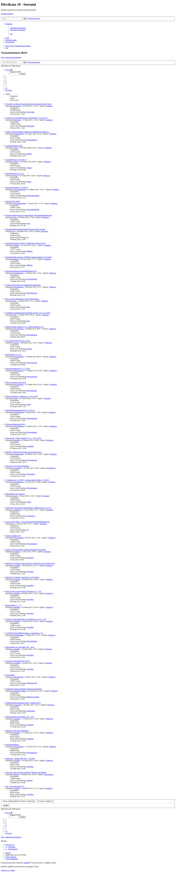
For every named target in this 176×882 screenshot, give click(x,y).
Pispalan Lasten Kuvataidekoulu (17, 731)
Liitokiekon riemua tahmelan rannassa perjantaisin (23, 689)
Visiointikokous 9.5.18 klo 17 (16, 160)
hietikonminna (18, 134)
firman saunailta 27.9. (13, 536)
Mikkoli (16, 245)
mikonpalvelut (18, 677)
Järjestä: (30, 801)
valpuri (15, 148)
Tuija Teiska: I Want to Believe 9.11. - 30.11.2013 (23, 438)
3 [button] (5, 80)
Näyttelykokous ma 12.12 (14, 174)
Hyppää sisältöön (7, 14)
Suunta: (46, 801)
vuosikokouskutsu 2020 (13, 146)
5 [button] (5, 84)
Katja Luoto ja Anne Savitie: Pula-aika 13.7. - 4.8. (23, 591)
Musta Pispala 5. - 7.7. (13, 605)
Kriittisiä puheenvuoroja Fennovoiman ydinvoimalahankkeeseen (28, 215)
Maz (14, 301)
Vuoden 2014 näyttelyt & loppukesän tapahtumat (23, 285)
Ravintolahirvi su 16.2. (13, 355)
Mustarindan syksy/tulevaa (15, 494)
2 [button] (5, 78)
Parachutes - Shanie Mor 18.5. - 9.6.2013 (20, 758)
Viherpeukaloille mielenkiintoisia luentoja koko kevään (25, 229)
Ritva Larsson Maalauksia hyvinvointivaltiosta (22, 299)
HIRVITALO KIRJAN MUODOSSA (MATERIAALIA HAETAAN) (30, 563)
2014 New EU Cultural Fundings (17, 466)
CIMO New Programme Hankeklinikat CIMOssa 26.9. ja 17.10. (28, 508)
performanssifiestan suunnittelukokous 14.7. (21, 271)
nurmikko (16, 440)
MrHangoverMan (19, 691)
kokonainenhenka (19, 189)
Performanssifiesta (12, 745)
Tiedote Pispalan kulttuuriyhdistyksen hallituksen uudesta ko (27, 132)
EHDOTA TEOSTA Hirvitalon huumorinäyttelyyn (23, 452)
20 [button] (6, 88)
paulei (15, 398)
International (50, 468)
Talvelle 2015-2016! (12, 201)
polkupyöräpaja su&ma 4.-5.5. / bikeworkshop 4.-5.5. (24, 327)
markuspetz (17, 468)
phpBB (26, 863)
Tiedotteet (49, 106)
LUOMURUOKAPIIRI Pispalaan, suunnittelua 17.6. (24, 633)
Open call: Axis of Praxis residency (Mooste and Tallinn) (25, 772)
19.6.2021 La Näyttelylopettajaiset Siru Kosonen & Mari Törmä (28, 104)
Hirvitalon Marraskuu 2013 (15, 424)
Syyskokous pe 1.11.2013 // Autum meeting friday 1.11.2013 (27, 480)
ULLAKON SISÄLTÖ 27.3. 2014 (17, 341)
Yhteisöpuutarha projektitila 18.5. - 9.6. (19, 717)
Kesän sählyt (10, 675)
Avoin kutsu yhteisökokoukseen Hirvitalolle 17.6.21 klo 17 (26, 118)
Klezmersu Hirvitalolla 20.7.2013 (17, 661)
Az (14, 231)
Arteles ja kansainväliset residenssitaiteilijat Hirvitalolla (25, 550)
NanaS (15, 176)
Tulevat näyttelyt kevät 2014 (15, 382)
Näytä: (11, 801)
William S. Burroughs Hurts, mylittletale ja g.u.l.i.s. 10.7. (26, 619)
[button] (8, 70)
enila (15, 217)
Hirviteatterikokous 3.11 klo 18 (16, 187)
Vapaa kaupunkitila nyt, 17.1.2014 (17, 369)
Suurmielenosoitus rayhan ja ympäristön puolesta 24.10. (25, 243)
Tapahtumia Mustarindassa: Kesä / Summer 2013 (23, 703)
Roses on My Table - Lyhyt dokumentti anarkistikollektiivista (27, 522)
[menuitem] (18, 28)
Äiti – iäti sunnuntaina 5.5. (15, 786)
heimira (16, 343)
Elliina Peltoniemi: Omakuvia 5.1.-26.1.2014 (21, 396)
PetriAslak (17, 106)
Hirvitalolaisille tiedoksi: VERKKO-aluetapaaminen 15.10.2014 (28, 257)
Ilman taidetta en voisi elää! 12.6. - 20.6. (19, 647)
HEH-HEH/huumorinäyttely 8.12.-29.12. (20, 410)
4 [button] (5, 82)
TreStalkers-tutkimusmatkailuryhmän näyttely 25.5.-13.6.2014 (27, 313)
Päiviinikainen (18, 273)
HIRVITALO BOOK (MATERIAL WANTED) (22, 577)
